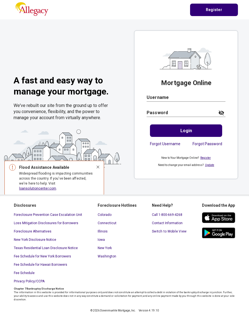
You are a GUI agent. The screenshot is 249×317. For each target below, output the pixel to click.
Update (209, 165)
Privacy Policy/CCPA (29, 281)
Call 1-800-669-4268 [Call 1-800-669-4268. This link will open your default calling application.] (167, 215)
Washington (107, 256)
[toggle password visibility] (221, 113)
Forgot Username (165, 144)
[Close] (98, 167)
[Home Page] (31, 9)
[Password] (181, 112)
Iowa (101, 240)
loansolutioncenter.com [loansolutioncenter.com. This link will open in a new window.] (37, 188)
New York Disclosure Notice (35, 240)
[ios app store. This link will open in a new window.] (218, 217)
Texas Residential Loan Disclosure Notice (46, 248)
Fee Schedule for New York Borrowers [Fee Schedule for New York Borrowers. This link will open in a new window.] (42, 256)
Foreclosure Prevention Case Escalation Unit (48, 215)
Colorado (104, 215)
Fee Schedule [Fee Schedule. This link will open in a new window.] (24, 273)
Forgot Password (207, 144)
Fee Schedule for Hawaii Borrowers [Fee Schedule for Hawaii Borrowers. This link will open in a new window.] (40, 265)
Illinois (103, 231)
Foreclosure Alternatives (32, 231)
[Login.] (186, 130)
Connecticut (107, 223)
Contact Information (167, 223)
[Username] (186, 97)
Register (205, 157)
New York (105, 248)
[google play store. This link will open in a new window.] (218, 232)
